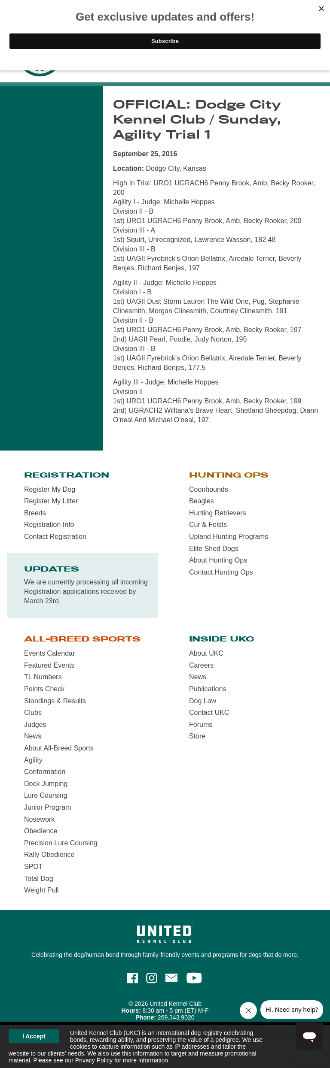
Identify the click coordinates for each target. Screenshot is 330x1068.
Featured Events (49, 665)
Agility (33, 760)
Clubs (33, 712)
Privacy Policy (94, 1060)
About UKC (206, 653)
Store (197, 736)
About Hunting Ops (218, 560)
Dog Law (202, 701)
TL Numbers (42, 677)
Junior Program (47, 807)
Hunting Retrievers (217, 513)
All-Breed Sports (82, 639)
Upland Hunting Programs (228, 536)
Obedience (40, 831)
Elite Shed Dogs (213, 548)
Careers (201, 665)
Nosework (39, 819)
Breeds (35, 513)
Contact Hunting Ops (221, 572)
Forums (200, 724)
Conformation (44, 771)
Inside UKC (221, 639)
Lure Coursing (45, 795)
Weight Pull (41, 890)
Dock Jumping (45, 783)
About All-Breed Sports (59, 748)
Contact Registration (55, 536)
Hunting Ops (229, 475)
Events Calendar (49, 653)
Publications (207, 689)
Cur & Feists (208, 524)
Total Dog (38, 878)
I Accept (34, 1036)
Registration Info (49, 524)
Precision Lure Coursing (61, 843)
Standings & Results (55, 701)
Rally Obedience (49, 854)
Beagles (201, 501)
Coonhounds (208, 489)
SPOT (33, 866)
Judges (35, 724)
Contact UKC (209, 712)
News (32, 736)
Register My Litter (51, 501)
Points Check (44, 689)
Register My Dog (49, 489)
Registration (66, 475)
